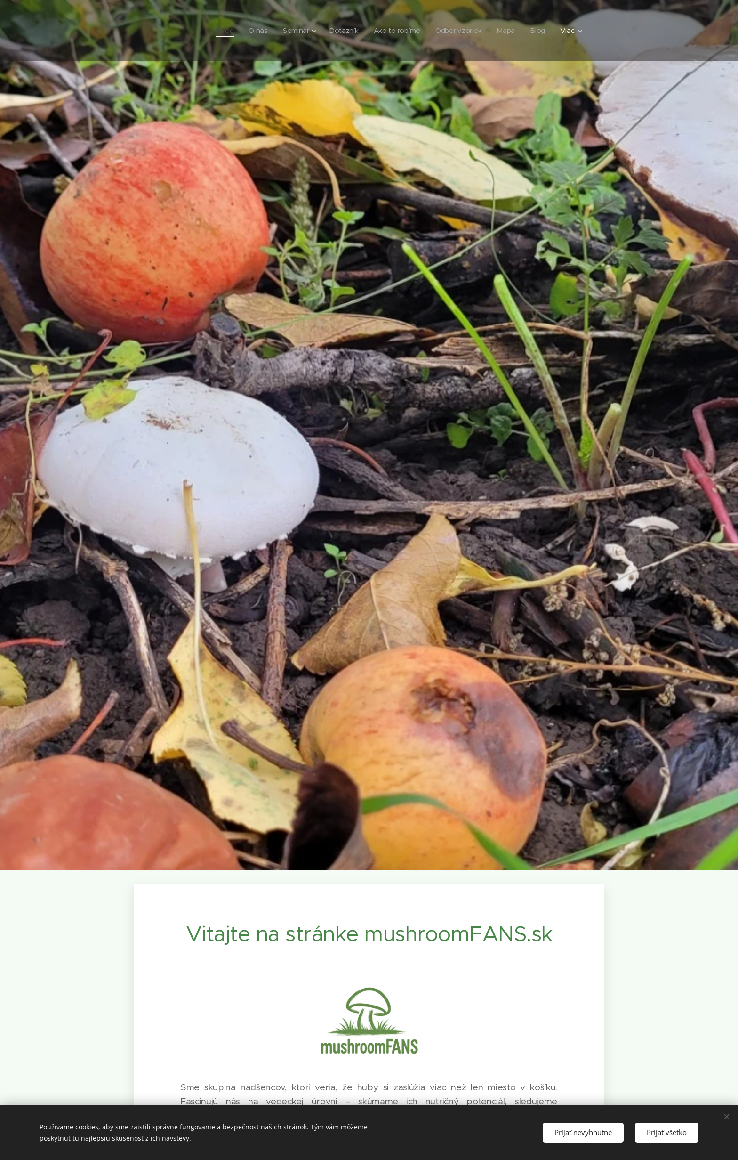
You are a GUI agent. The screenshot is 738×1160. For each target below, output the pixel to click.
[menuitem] (220, 30)
